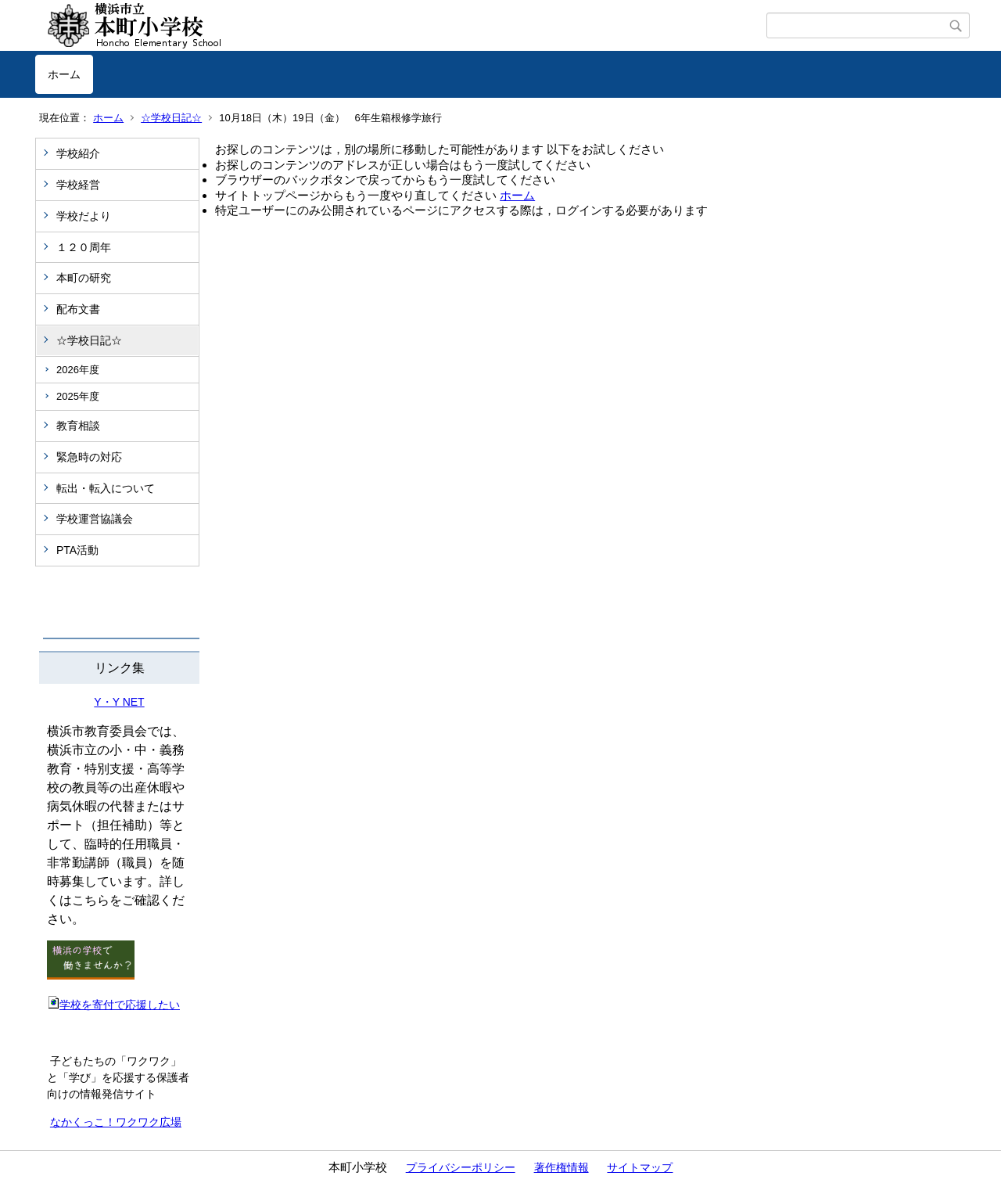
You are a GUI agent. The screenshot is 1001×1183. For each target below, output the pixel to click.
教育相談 (78, 425)
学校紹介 (78, 153)
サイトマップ (640, 1167)
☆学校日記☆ (171, 118)
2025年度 (77, 396)
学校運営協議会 (94, 518)
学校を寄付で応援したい (113, 1004)
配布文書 (78, 309)
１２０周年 (83, 247)
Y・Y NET (119, 702)
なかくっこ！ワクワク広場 (115, 1122)
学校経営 (78, 184)
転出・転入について (105, 488)
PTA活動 (77, 550)
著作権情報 (561, 1167)
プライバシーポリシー (460, 1167)
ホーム (64, 74)
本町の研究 (83, 277)
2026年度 (77, 370)
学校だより (83, 216)
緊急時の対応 (89, 457)
